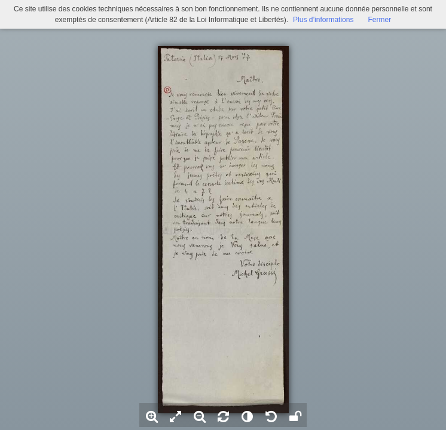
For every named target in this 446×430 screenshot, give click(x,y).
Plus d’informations (323, 20)
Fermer (379, 20)
